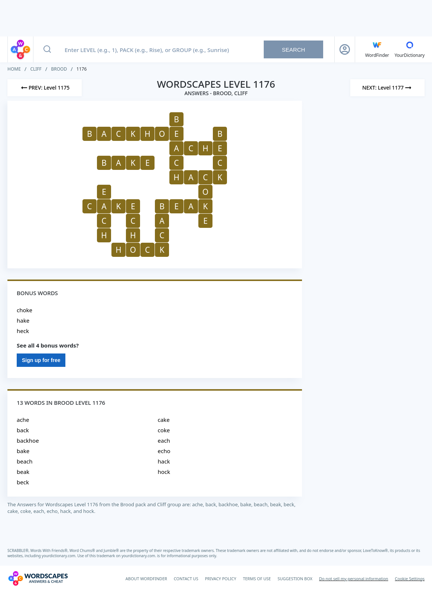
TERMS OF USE (257, 578)
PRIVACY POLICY (220, 578)
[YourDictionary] (409, 49)
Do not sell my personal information (353, 578)
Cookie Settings (410, 578)
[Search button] (47, 49)
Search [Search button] (293, 49)
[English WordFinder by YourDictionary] (377, 49)
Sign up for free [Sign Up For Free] (41, 360)
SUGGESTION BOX (294, 578)
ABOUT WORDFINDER (146, 578)
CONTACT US (186, 578)
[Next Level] (387, 87)
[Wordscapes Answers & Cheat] (37, 578)
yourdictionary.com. (59, 555)
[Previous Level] (44, 87)
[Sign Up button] (345, 49)
